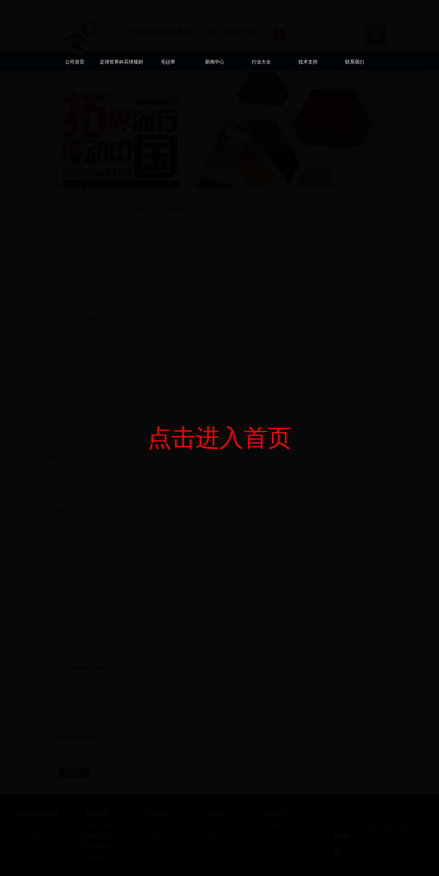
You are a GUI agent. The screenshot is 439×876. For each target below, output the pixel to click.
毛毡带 (168, 62)
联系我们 (354, 62)
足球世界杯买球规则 (121, 62)
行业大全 (261, 62)
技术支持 (308, 62)
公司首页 (74, 62)
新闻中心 (214, 62)
